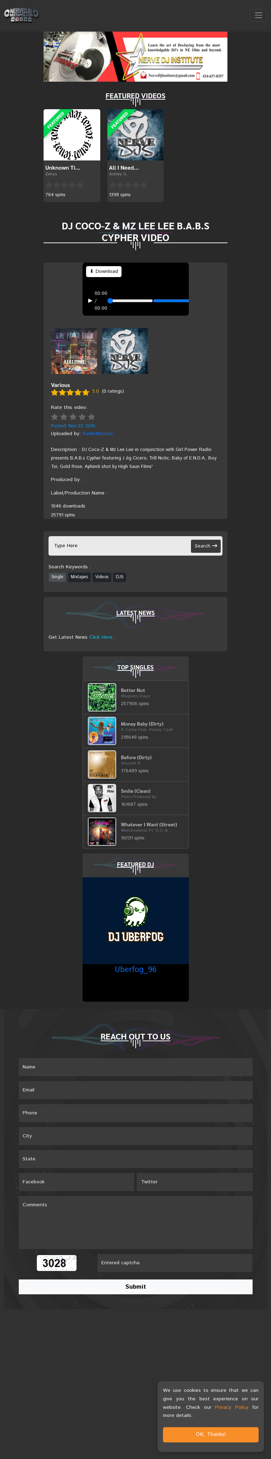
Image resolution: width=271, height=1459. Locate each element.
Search (206, 546)
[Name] (136, 1067)
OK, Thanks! (211, 1434)
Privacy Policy (231, 1407)
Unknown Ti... (62, 167)
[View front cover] (74, 350)
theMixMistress (98, 433)
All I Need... (124, 167)
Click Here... (103, 637)
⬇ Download (104, 271)
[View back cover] (125, 350)
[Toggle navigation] (258, 15)
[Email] (136, 1090)
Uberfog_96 (136, 969)
